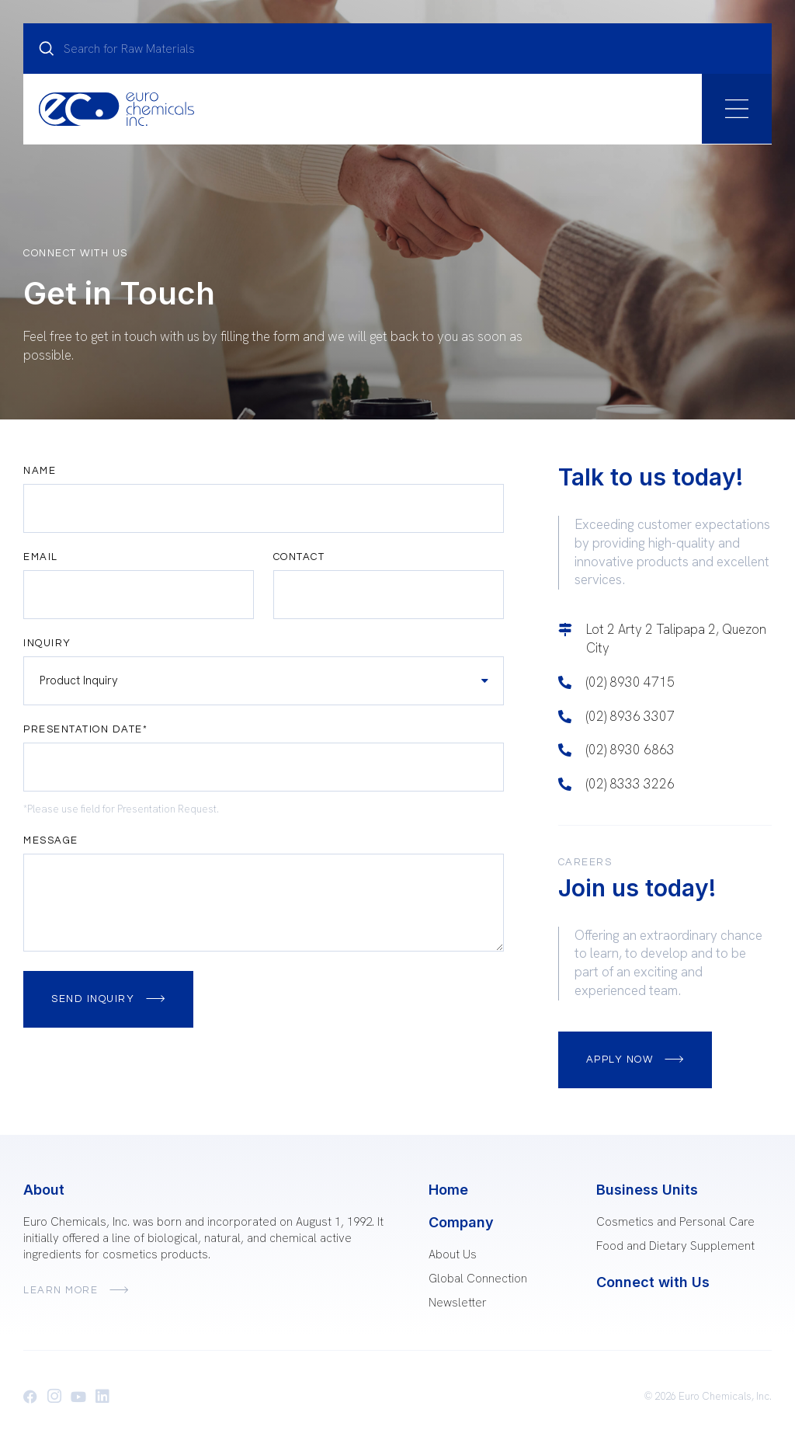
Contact (299, 557)
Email (40, 557)
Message (50, 841)
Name (39, 471)
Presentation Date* (85, 730)
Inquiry (47, 644)
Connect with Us (653, 1282)
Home (448, 1189)
